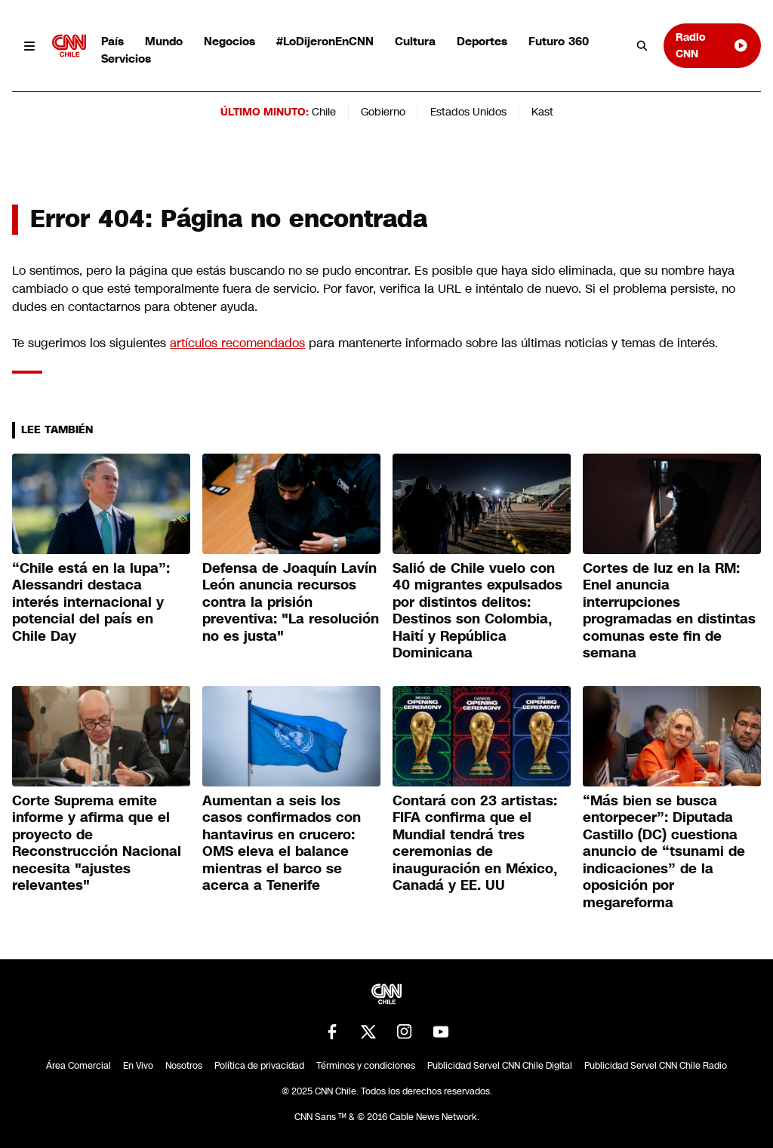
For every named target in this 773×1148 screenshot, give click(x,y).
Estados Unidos (468, 111)
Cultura (415, 41)
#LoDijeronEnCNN (325, 41)
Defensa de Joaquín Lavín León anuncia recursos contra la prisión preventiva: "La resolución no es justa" (290, 602)
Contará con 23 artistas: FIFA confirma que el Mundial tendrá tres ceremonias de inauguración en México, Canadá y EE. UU (475, 843)
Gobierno (383, 111)
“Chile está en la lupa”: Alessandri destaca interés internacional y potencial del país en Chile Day (91, 602)
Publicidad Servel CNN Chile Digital (499, 1066)
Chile (324, 111)
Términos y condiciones (365, 1066)
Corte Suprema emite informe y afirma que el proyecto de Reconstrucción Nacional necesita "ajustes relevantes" (96, 843)
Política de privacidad (259, 1066)
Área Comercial (78, 1066)
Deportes (482, 41)
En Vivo (138, 1066)
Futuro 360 (558, 41)
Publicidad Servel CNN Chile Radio (655, 1066)
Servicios (126, 58)
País (112, 41)
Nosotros (183, 1066)
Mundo (164, 41)
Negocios (229, 41)
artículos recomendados (237, 343)
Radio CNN (712, 44)
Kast (542, 111)
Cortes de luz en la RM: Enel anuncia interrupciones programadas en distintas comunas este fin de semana (669, 611)
